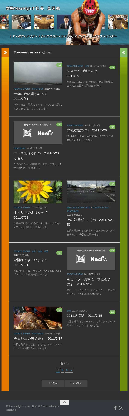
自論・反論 (43, 251)
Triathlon (38, 89)
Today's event (22, 89)
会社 (87, 66)
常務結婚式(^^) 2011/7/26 (87, 130)
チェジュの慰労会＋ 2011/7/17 (38, 338)
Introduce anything (79, 207)
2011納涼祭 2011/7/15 (84, 316)
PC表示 (53, 383)
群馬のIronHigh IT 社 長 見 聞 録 (37, 8)
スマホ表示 (76, 383)
